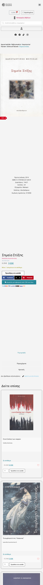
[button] (39, 4)
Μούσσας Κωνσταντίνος (9, 258)
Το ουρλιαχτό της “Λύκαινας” (13, 538)
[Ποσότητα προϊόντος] (5, 471)
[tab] (21, 352)
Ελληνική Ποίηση (12, 46)
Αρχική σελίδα (5, 44)
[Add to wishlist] (38, 465)
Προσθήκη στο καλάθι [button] (17, 471)
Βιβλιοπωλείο (16, 44)
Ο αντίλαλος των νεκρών (12, 439)
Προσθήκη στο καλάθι (13, 273)
